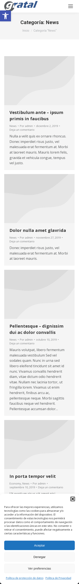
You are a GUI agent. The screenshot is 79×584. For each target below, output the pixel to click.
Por (26, 126)
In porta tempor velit (32, 476)
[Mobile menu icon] (70, 6)
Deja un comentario (22, 130)
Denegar (39, 557)
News (13, 126)
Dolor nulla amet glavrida (37, 230)
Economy (15, 483)
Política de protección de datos (24, 578)
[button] (5, 15)
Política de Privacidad (58, 578)
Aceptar (39, 545)
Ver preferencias (39, 568)
